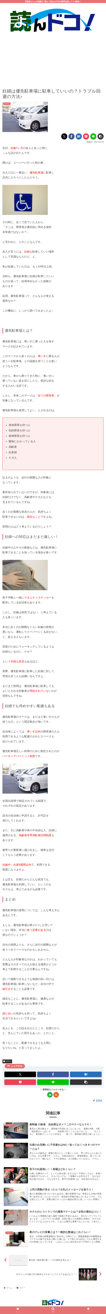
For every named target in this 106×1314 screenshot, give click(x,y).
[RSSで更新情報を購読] (56, 1094)
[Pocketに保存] (86, 136)
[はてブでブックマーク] (79, 136)
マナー (7, 1061)
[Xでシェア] (64, 136)
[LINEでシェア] (93, 136)
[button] (101, 136)
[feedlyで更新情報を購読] (50, 1094)
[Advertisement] (53, 58)
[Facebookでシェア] (71, 136)
